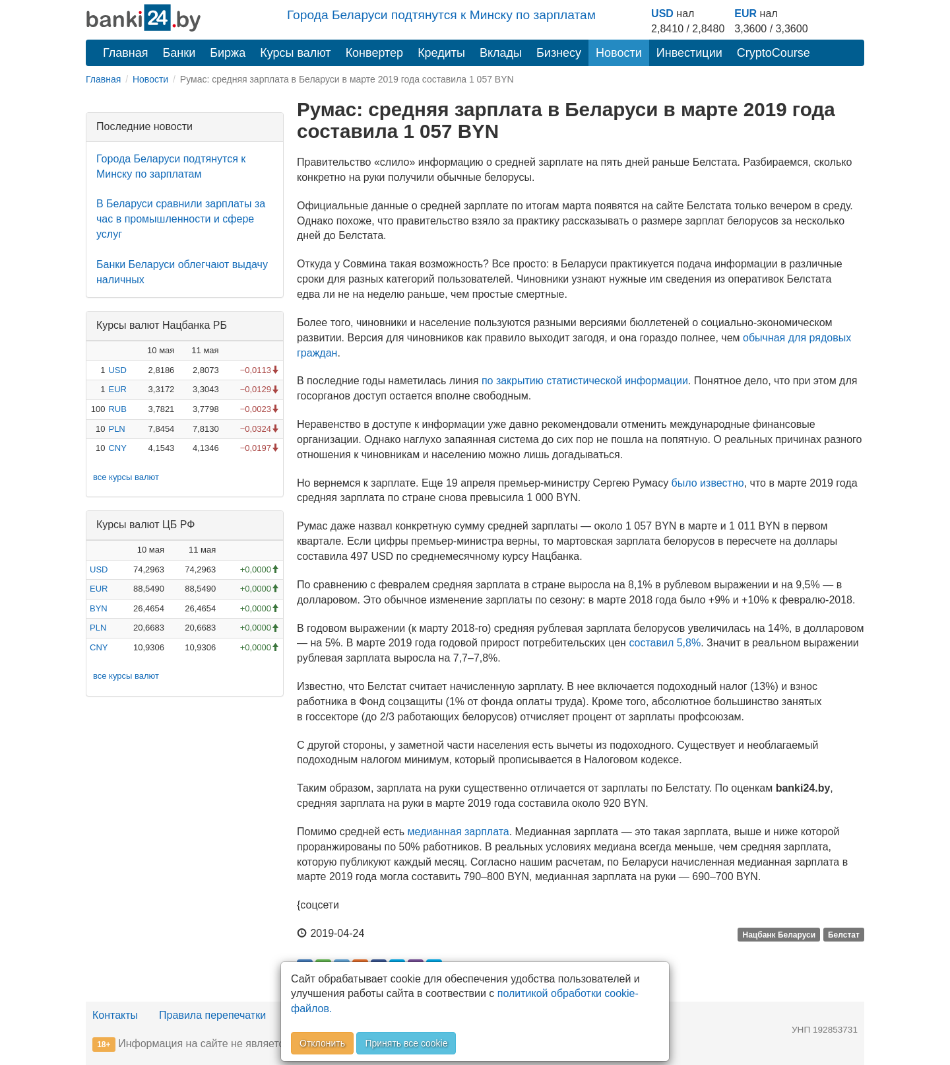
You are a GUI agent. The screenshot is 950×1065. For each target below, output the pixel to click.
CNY (117, 448)
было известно (708, 483)
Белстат (844, 934)
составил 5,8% (665, 642)
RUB (117, 409)
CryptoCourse (773, 52)
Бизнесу (558, 52)
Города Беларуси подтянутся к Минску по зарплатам (441, 15)
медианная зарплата (458, 831)
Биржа (227, 52)
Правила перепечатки (212, 1015)
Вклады (501, 52)
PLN (116, 429)
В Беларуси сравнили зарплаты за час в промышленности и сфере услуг (180, 219)
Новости (619, 52)
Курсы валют (295, 52)
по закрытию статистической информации (585, 380)
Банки (179, 52)
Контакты (115, 1015)
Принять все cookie (406, 1043)
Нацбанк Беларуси (779, 934)
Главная (125, 52)
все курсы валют (126, 477)
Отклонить (322, 1043)
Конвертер (375, 52)
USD (662, 13)
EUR (745, 13)
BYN (99, 608)
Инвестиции (689, 52)
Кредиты (441, 52)
